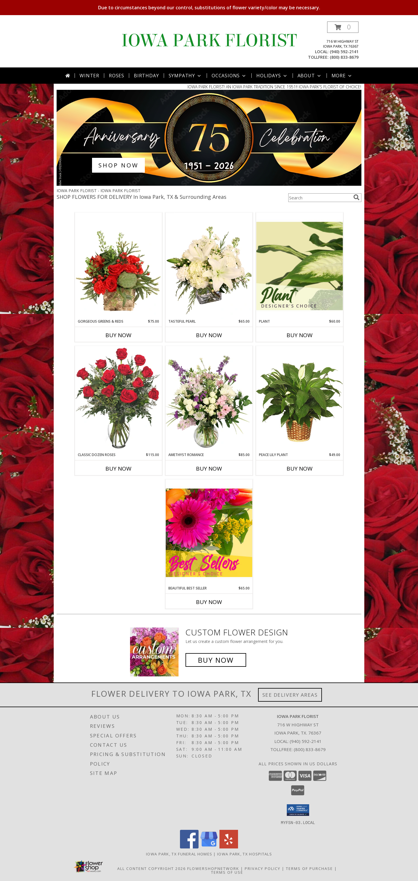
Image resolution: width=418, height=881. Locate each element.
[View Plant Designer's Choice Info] (299, 266)
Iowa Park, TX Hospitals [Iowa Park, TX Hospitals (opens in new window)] (244, 853)
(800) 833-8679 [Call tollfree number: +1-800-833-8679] (344, 57)
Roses (116, 75)
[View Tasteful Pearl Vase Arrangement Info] (209, 266)
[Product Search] (320, 198)
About (310, 75)
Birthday (146, 75)
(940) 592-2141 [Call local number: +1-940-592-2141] (344, 51)
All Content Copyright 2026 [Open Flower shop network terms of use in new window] (151, 868)
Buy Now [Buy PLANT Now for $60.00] (300, 335)
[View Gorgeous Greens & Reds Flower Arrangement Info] (118, 266)
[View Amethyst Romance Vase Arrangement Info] (209, 399)
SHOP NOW (118, 165)
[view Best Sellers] (209, 184)
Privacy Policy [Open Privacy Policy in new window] (262, 868)
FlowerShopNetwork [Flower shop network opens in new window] (213, 868)
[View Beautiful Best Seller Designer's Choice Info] (209, 533)
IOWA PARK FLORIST (209, 40)
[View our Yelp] (228, 846)
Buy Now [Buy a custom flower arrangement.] (216, 660)
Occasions (229, 75)
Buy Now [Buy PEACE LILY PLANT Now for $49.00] (300, 468)
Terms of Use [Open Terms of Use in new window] (227, 872)
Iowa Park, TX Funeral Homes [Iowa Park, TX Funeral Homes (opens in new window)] (179, 853)
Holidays (272, 75)
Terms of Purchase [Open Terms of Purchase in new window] (309, 868)
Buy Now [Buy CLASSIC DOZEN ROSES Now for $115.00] (118, 468)
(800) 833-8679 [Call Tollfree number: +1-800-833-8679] (310, 749)
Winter (89, 75)
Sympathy (185, 75)
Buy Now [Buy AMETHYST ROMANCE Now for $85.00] (209, 468)
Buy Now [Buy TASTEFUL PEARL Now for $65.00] (209, 335)
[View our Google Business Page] (209, 846)
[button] (342, 27)
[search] (356, 197)
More (342, 75)
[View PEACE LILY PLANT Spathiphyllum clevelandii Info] (299, 399)
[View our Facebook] (189, 846)
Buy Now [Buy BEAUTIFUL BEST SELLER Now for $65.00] (209, 602)
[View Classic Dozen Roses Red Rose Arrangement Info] (118, 399)
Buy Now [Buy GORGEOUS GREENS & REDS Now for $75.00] (118, 335)
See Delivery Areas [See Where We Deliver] (290, 694)
